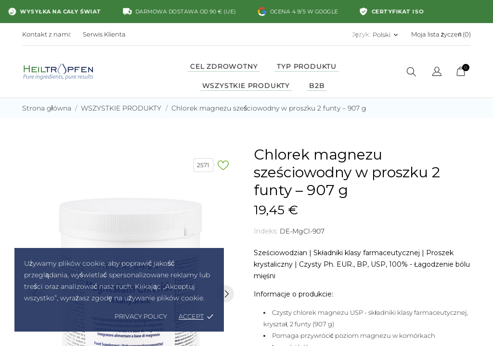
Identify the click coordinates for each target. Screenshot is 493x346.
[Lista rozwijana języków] (436, 72)
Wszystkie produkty (246, 85)
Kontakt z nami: (46, 34)
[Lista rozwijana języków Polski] (386, 34)
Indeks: (266, 231)
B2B (316, 85)
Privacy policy (141, 316)
